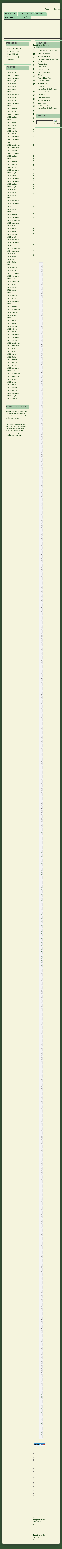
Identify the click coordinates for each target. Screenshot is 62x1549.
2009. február (12, 399)
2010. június (11, 382)
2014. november (13, 242)
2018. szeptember (13, 187)
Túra (9, 59)
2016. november (13, 203)
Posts (47, 9)
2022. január (11, 134)
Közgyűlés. (42, 86)
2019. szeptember (13, 173)
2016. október (12, 206)
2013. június (11, 284)
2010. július (11, 379)
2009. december (13, 393)
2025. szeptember (13, 81)
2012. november (13, 304)
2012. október (12, 307)
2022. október (12, 117)
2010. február (12, 390)
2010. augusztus (13, 376)
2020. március (12, 162)
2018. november (13, 181)
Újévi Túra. (42, 94)
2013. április (11, 290)
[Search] (44, 122)
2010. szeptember (13, 373)
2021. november (13, 139)
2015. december (13, 217)
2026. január (11, 72)
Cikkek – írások (12, 48)
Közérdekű (11, 54)
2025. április (11, 89)
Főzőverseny (42, 83)
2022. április (11, 128)
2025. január (11, 92)
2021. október (12, 142)
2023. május (11, 106)
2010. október (12, 371)
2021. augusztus (13, 148)
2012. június (11, 318)
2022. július (11, 120)
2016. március (12, 215)
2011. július (11, 348)
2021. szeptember (13, 145)
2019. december (13, 170)
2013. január (11, 298)
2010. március (12, 387)
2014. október (12, 245)
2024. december (13, 95)
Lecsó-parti (42, 67)
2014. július (11, 254)
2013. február (12, 295)
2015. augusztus (13, 223)
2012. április (11, 323)
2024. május (11, 97)
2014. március (12, 265)
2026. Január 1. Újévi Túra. (47, 50)
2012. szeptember (13, 309)
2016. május (11, 209)
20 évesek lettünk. (44, 81)
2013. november (13, 276)
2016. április (11, 212)
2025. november (13, 78)
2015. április (11, 231)
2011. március (12, 360)
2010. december (13, 368)
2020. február (12, 164)
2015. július (11, 226)
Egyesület (10, 51)
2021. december (13, 136)
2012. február (12, 329)
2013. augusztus (13, 281)
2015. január (11, 237)
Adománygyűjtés (44, 56)
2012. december (13, 301)
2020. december (13, 153)
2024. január (11, 100)
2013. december (13, 273)
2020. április (11, 159)
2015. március (12, 234)
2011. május (11, 354)
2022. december (13, 114)
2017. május (11, 195)
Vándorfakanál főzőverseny (47, 89)
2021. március (12, 150)
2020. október (12, 156)
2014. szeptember (13, 248)
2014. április (11, 262)
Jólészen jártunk (44, 69)
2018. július (11, 189)
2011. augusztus (13, 346)
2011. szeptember (13, 343)
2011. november (13, 337)
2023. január (11, 111)
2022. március (12, 131)
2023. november (13, 103)
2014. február (12, 267)
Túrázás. (41, 75)
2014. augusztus (13, 251)
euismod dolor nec (12, 416)
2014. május (11, 259)
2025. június (11, 83)
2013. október (12, 279)
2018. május (11, 192)
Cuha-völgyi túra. (44, 72)
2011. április (11, 357)
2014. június (11, 256)
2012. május (11, 321)
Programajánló (12, 57)
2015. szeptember (13, 220)
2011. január (11, 365)
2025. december (13, 75)
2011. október (12, 340)
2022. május (11, 125)
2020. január (11, 167)
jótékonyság (33, 1489)
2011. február (12, 362)
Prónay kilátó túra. (44, 92)
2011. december (13, 334)
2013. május (11, 287)
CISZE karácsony (44, 53)
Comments (57, 9)
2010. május (11, 385)
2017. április (11, 198)
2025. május (11, 86)
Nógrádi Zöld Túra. (44, 78)
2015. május (11, 229)
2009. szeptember (13, 396)
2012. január (11, 332)
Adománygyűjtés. (44, 100)
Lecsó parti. (42, 103)
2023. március (12, 109)
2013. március (12, 293)
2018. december (13, 178)
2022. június (11, 123)
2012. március (12, 326)
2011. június (11, 351)
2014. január (11, 270)
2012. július (11, 315)
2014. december (13, 240)
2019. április (11, 175)
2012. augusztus (13, 312)
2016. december (13, 201)
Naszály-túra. (42, 64)
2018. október (12, 184)
